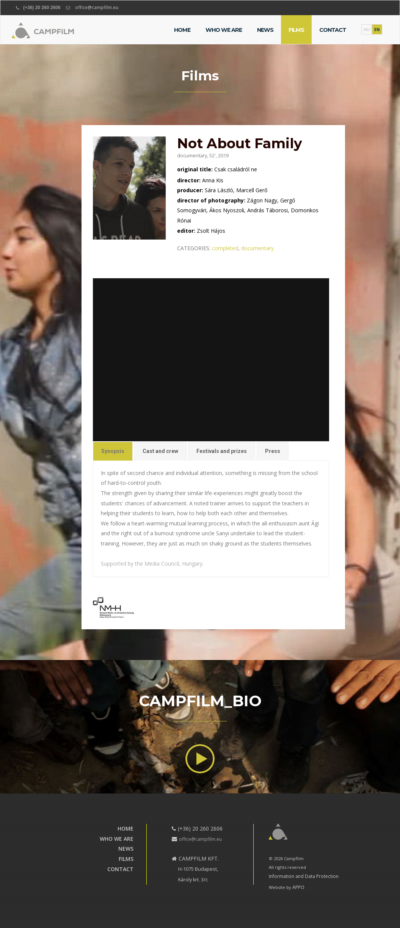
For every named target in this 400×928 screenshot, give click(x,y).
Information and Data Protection (304, 876)
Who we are (223, 30)
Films (296, 30)
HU (367, 29)
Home (182, 30)
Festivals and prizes (220, 447)
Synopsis (114, 447)
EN (377, 29)
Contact (332, 30)
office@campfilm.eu (96, 7)
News (265, 30)
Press (271, 447)
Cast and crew (160, 447)
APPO (298, 887)
